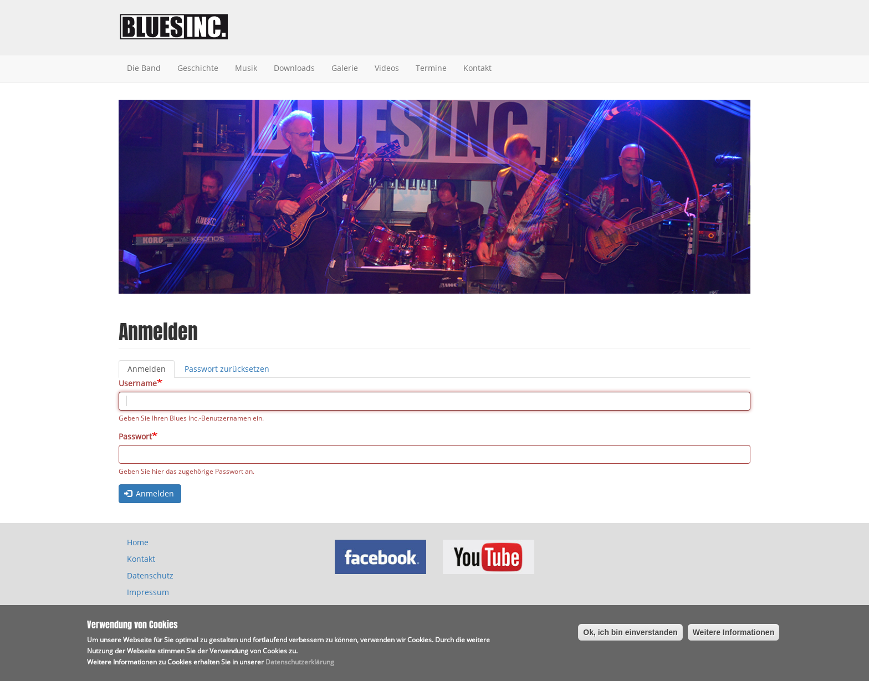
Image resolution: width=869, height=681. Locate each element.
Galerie (344, 68)
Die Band (144, 68)
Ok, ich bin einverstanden (630, 635)
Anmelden (151, 370)
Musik (246, 68)
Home (138, 542)
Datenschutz (150, 575)
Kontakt (477, 68)
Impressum (148, 592)
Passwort (135, 436)
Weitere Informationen (734, 635)
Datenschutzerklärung (299, 664)
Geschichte (197, 68)
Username (138, 383)
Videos (387, 68)
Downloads (294, 68)
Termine (431, 68)
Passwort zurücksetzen (227, 368)
